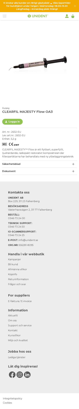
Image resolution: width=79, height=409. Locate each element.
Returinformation (18, 279)
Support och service (20, 325)
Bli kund (13, 264)
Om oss (12, 320)
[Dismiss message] (75, 6)
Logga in (14, 121)
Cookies (7, 402)
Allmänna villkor (17, 269)
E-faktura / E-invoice (20, 301)
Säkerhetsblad (11, 164)
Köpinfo (12, 274)
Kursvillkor (14, 335)
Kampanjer (14, 259)
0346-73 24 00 (16, 218)
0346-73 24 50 (16, 226)
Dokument (9, 171)
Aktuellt (13, 315)
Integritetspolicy (12, 398)
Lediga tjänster (16, 357)
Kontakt (13, 330)
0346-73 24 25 (16, 235)
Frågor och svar (17, 284)
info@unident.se (28, 240)
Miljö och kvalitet (18, 340)
